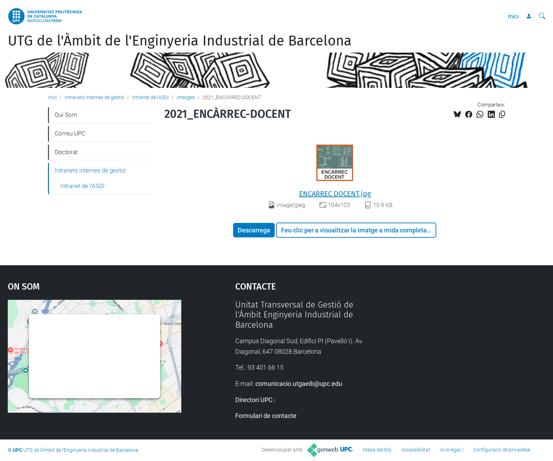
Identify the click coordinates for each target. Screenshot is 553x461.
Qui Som (66, 114)
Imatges (186, 97)
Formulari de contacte (266, 415)
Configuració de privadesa (501, 450)
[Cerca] (542, 16)
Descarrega (254, 230)
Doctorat (66, 152)
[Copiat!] (502, 114)
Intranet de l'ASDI (150, 97)
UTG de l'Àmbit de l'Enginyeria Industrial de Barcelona (180, 40)
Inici (513, 16)
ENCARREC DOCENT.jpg (335, 193)
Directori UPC (254, 400)
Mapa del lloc (377, 450)
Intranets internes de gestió (94, 97)
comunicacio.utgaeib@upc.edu (298, 383)
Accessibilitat (415, 450)
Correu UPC (70, 133)
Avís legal (450, 450)
